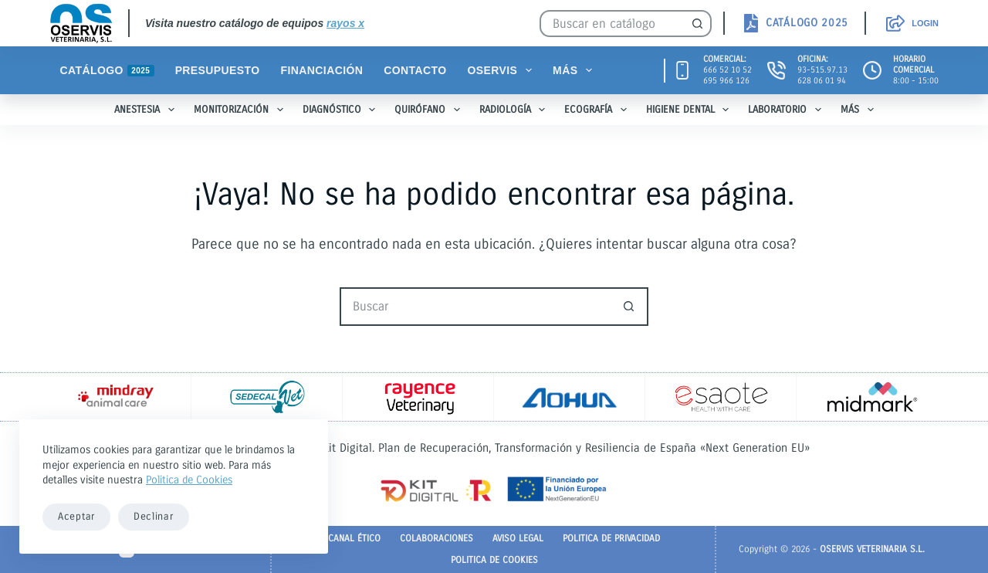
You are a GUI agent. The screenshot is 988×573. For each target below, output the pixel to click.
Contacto (415, 70)
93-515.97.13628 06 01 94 (822, 75)
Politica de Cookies (189, 480)
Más (575, 70)
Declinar (154, 516)
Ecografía (598, 109)
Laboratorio (787, 109)
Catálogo (107, 70)
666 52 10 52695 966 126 (727, 75)
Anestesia (147, 109)
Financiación (322, 70)
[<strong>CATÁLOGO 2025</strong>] (795, 23)
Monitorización (241, 109)
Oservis (503, 70)
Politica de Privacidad (611, 538)
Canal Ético (354, 538)
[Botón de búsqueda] (698, 23)
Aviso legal (517, 538)
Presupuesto (217, 70)
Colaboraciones (436, 538)
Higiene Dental (691, 109)
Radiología (515, 109)
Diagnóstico (342, 109)
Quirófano (430, 109)
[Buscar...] (612, 23)
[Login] (912, 23)
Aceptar (76, 516)
